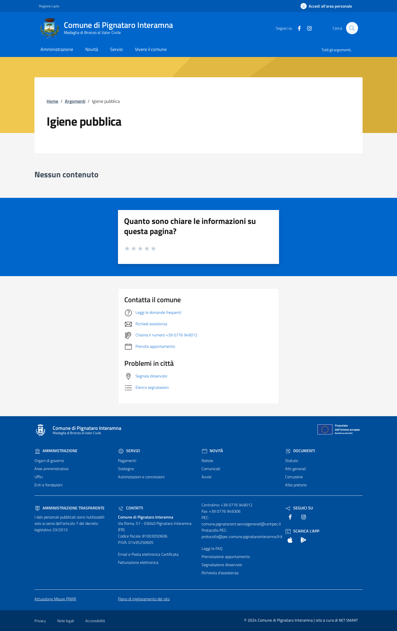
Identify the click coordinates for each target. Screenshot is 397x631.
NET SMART (348, 620)
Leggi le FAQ (212, 548)
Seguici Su (299, 508)
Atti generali (295, 469)
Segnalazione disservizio (222, 565)
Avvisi (206, 477)
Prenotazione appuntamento (226, 556)
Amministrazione (55, 451)
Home (52, 101)
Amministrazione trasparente (69, 508)
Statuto (291, 460)
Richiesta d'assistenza (220, 573)
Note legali (65, 621)
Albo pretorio (296, 485)
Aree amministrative (51, 469)
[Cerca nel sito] (352, 28)
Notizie (207, 460)
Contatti (130, 508)
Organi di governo (49, 460)
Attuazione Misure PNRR (55, 599)
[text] (297, 28)
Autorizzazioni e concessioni (141, 477)
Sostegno (126, 469)
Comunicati (211, 469)
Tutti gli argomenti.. (337, 50)
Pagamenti (127, 460)
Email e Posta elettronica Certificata (148, 554)
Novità (212, 451)
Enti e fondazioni (48, 485)
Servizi (129, 451)
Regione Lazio (49, 6)
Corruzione (294, 477)
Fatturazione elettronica (138, 562)
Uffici (38, 477)
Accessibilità (95, 621)
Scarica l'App (302, 531)
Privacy (40, 621)
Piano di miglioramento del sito (144, 599)
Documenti (300, 451)
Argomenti (75, 101)
